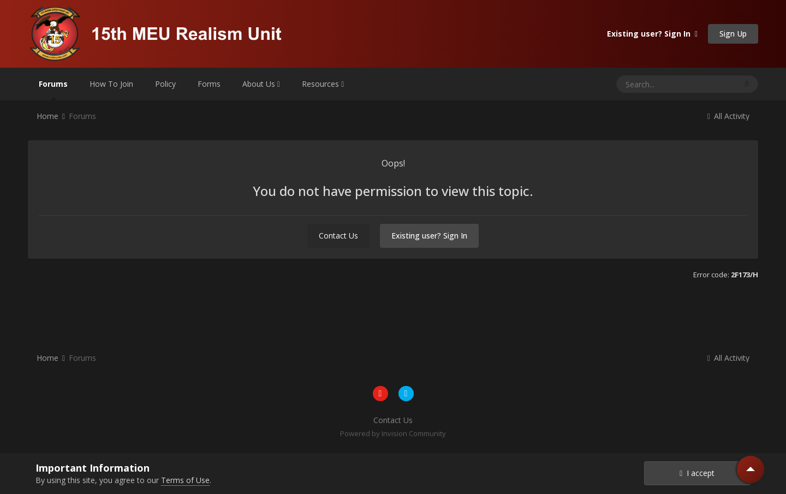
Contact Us (338, 235)
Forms (209, 84)
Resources (323, 84)
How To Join (111, 84)
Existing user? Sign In (652, 33)
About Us (261, 84)
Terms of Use (185, 480)
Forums (53, 89)
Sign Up (733, 33)
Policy (165, 84)
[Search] (655, 84)
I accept (697, 473)
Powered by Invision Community (393, 433)
